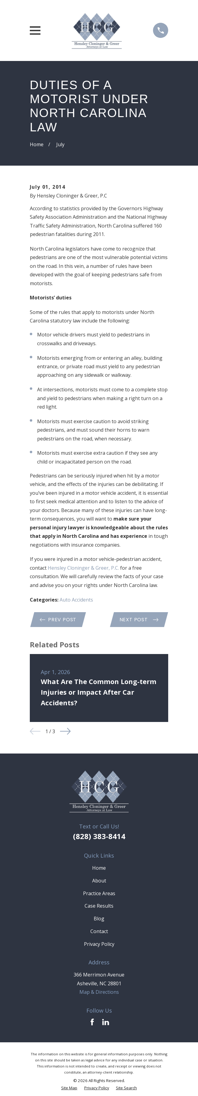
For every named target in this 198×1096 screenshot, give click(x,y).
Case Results (99, 905)
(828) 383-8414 (99, 836)
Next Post (139, 619)
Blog (99, 918)
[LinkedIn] (105, 1022)
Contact (99, 931)
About (99, 880)
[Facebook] (92, 1022)
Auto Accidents (76, 599)
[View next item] (65, 731)
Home (99, 868)
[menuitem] (69, 1088)
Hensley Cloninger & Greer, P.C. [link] (83, 568)
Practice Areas (99, 893)
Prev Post (58, 619)
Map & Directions (99, 992)
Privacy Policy (99, 944)
